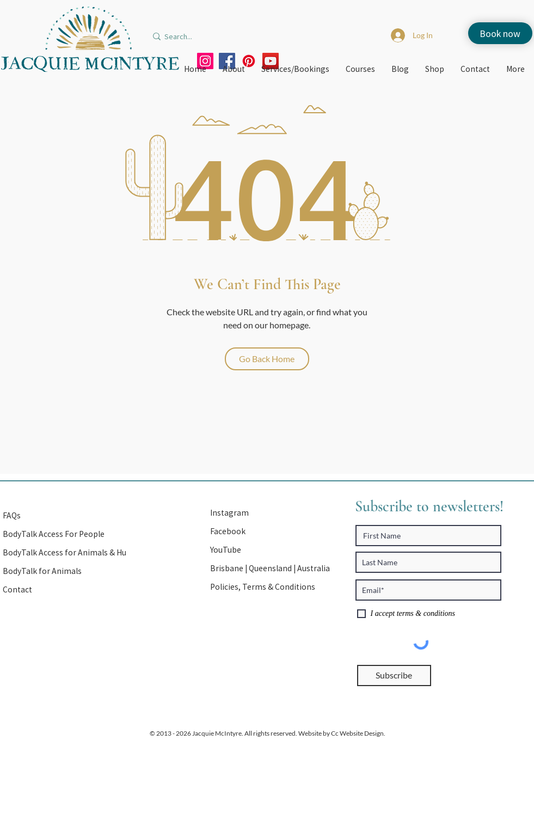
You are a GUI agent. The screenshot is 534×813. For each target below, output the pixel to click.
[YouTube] (271, 550)
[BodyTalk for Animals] (64, 571)
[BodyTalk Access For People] (64, 534)
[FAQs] (64, 516)
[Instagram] (271, 513)
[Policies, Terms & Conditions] (271, 587)
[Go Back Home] (267, 358)
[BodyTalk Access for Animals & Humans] (75, 553)
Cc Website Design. (357, 733)
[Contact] (64, 590)
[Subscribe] (394, 675)
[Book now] (500, 33)
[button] (271, 568)
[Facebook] (271, 531)
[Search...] (206, 36)
